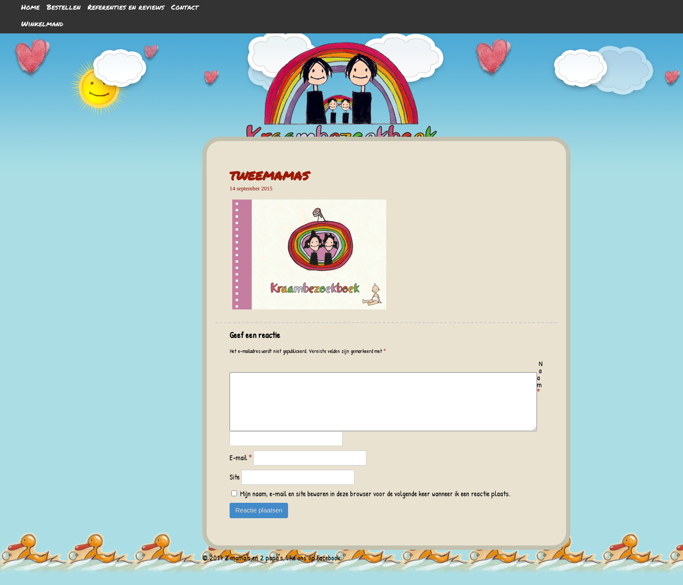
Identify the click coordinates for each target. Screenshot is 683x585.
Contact (184, 7)
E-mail (241, 468)
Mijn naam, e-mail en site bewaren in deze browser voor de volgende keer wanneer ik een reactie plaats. (375, 504)
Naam (540, 377)
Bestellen (63, 7)
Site (235, 487)
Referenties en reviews (126, 7)
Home (30, 7)
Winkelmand (42, 23)
